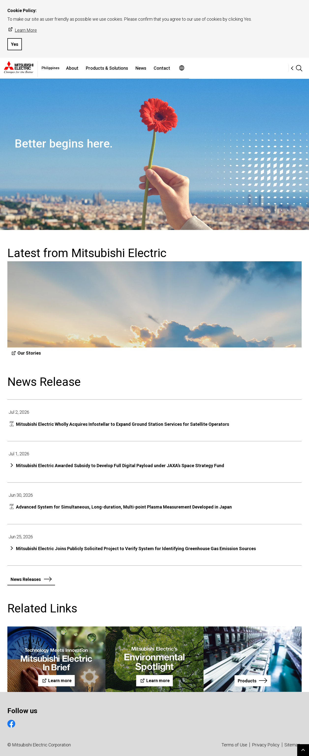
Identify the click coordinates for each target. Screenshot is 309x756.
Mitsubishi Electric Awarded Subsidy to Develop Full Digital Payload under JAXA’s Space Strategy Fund (120, 465)
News (190, 68)
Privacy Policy (266, 744)
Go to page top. (303, 750)
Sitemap (292, 744)
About (122, 68)
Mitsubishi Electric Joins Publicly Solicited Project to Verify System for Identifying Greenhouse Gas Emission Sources (136, 548)
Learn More (22, 30)
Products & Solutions (156, 68)
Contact (211, 68)
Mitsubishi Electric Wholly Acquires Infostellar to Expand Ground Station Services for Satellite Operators (122, 424)
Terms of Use (234, 744)
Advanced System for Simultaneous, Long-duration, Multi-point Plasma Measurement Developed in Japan (124, 506)
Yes (14, 44)
